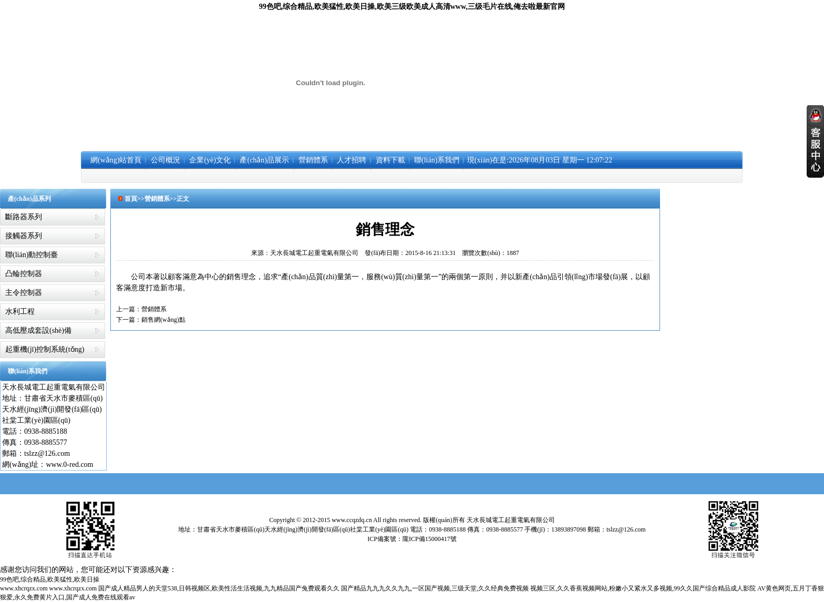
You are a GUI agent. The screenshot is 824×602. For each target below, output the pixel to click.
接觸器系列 (23, 236)
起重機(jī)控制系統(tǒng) (44, 349)
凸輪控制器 (23, 274)
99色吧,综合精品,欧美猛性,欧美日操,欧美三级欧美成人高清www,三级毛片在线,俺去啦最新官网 (412, 7)
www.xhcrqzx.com (24, 588)
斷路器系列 (23, 217)
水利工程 (20, 311)
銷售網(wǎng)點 (163, 319)
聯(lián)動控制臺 (31, 255)
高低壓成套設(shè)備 (38, 330)
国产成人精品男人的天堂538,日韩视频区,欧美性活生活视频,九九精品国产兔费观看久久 (218, 588)
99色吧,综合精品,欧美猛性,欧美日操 (49, 579)
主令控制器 (23, 293)
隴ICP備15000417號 (430, 539)
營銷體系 (154, 309)
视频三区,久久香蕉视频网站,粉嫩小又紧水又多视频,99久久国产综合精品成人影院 (643, 588)
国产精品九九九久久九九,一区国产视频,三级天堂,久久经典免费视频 (435, 588)
